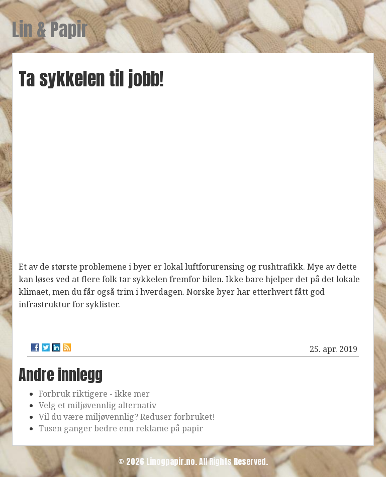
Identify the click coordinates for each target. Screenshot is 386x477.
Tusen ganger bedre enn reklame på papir (121, 428)
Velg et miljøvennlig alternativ (97, 405)
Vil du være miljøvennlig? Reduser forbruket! (127, 416)
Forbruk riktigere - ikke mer (94, 393)
